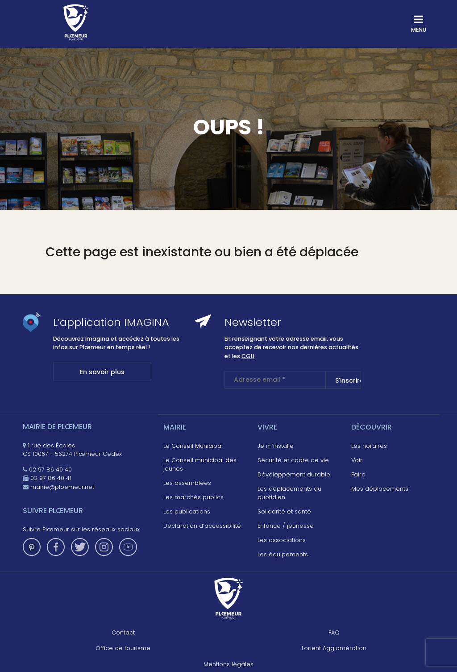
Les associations (282, 540)
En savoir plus (102, 371)
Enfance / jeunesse (286, 526)
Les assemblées (187, 483)
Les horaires (369, 446)
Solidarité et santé (284, 511)
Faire (358, 474)
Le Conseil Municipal (193, 446)
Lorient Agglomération (334, 648)
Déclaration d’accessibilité (202, 526)
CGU (247, 356)
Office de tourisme (123, 648)
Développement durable (294, 474)
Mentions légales (228, 664)
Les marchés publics (193, 497)
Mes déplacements (379, 489)
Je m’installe (276, 446)
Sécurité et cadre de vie (293, 460)
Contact (123, 632)
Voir (356, 460)
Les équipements (283, 554)
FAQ (334, 632)
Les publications (186, 511)
